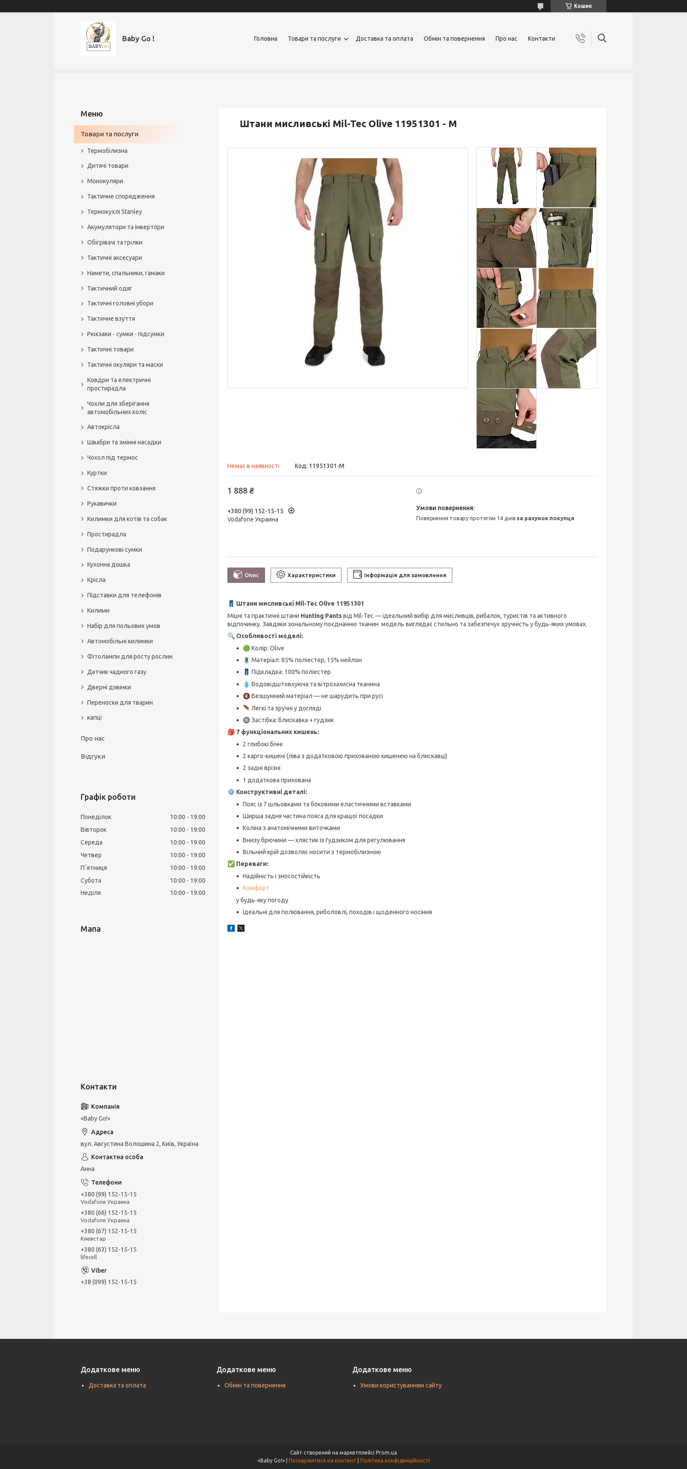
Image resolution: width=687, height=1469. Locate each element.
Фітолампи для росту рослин (130, 656)
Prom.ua (386, 1452)
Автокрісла (103, 426)
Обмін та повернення (454, 38)
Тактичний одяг (109, 288)
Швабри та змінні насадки (124, 442)
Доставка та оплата (384, 38)
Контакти (541, 38)
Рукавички (102, 503)
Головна (265, 38)
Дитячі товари (107, 165)
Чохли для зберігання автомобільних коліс (118, 407)
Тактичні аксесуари (114, 257)
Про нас (506, 38)
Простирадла (106, 534)
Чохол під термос (112, 457)
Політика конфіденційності (395, 1460)
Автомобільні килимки (120, 641)
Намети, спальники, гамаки (126, 273)
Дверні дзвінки (109, 687)
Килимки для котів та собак (127, 518)
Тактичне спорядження (121, 196)
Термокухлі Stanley (114, 211)
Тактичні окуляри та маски (125, 364)
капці (94, 717)
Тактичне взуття (111, 318)
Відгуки (93, 756)
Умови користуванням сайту (401, 1385)
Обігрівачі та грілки (114, 242)
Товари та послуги (314, 38)
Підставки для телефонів (124, 595)
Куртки (97, 472)
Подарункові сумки (114, 549)
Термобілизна (107, 150)
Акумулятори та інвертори (125, 227)
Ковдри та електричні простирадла (119, 384)
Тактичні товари (110, 349)
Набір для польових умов (123, 625)
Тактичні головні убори (120, 303)
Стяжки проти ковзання (121, 488)
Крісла (96, 579)
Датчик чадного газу (116, 671)
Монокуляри (105, 181)
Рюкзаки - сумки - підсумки (125, 333)
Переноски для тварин (120, 702)
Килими (98, 610)
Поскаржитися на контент (322, 1460)
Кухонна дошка (108, 564)
